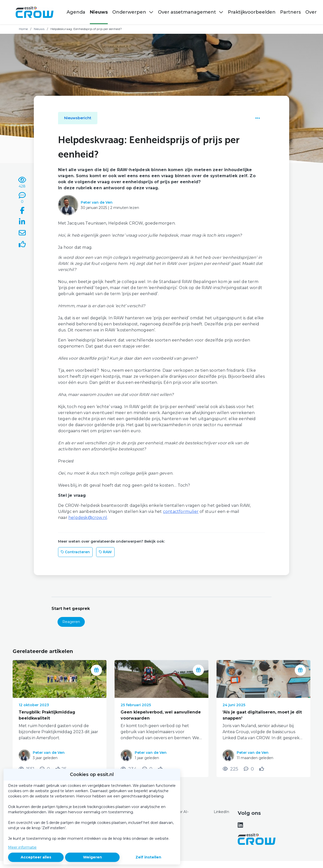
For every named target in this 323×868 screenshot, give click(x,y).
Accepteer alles (36, 857)
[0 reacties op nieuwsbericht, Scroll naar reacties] (22, 198)
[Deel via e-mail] (22, 233)
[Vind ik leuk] (22, 245)
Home (23, 29)
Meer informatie (22, 847)
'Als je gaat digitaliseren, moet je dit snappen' (262, 715)
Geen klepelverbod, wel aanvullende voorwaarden (161, 715)
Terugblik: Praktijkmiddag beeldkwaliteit (47, 715)
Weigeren (92, 857)
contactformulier (181, 511)
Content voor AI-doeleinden (174, 814)
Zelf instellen (148, 857)
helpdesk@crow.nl (87, 517)
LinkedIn (221, 812)
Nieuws (39, 29)
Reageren (71, 621)
